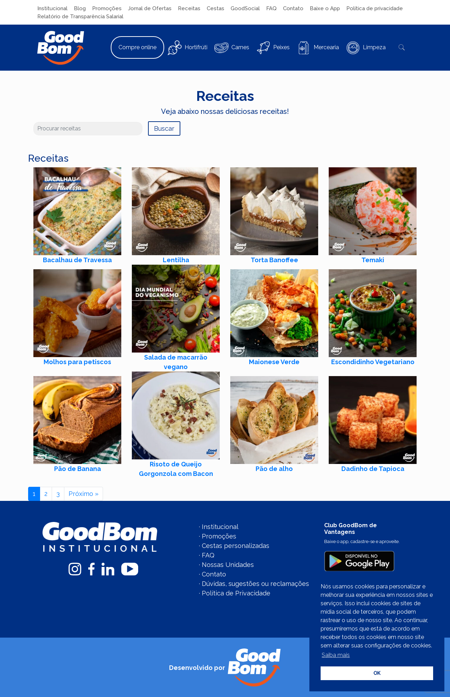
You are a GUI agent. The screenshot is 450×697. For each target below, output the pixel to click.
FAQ (271, 8)
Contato (293, 8)
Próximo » (83, 493)
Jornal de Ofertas (150, 8)
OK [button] (377, 673)
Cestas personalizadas (235, 545)
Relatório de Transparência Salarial (80, 16)
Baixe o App (325, 8)
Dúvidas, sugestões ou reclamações (255, 583)
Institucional (52, 8)
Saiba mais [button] (336, 655)
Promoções (107, 8)
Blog (80, 8)
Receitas (189, 8)
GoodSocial (245, 8)
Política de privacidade (374, 8)
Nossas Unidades (228, 564)
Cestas (215, 8)
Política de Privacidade (236, 593)
